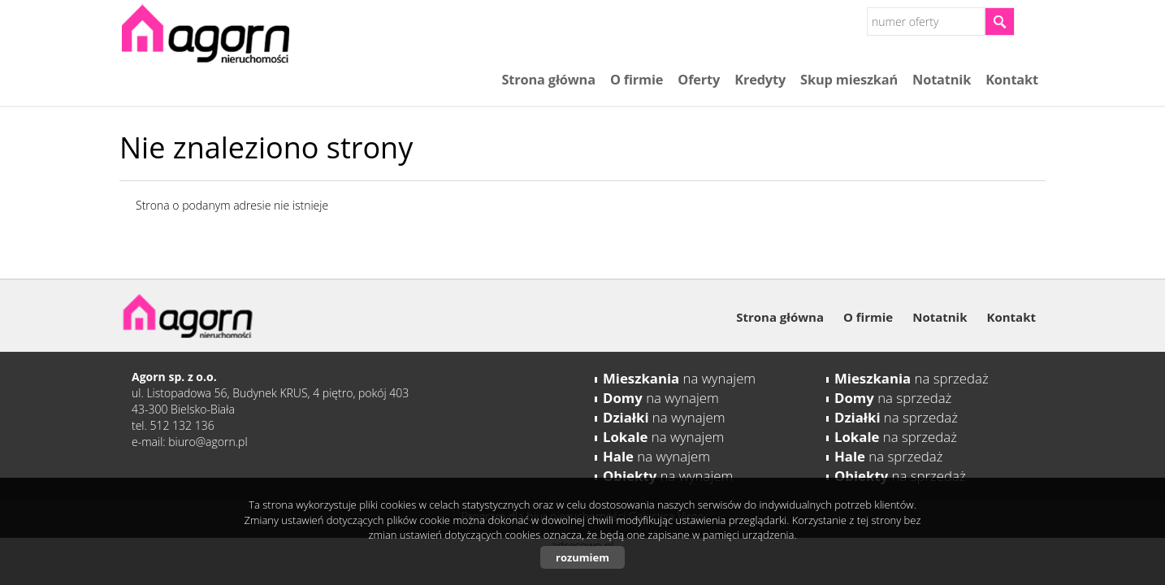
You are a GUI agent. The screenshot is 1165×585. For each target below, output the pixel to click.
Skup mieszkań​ (849, 80)
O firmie (636, 80)
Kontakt (1011, 80)
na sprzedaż (911, 378)
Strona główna (548, 80)
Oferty (699, 80)
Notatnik (941, 80)
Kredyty (760, 80)
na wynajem (679, 378)
